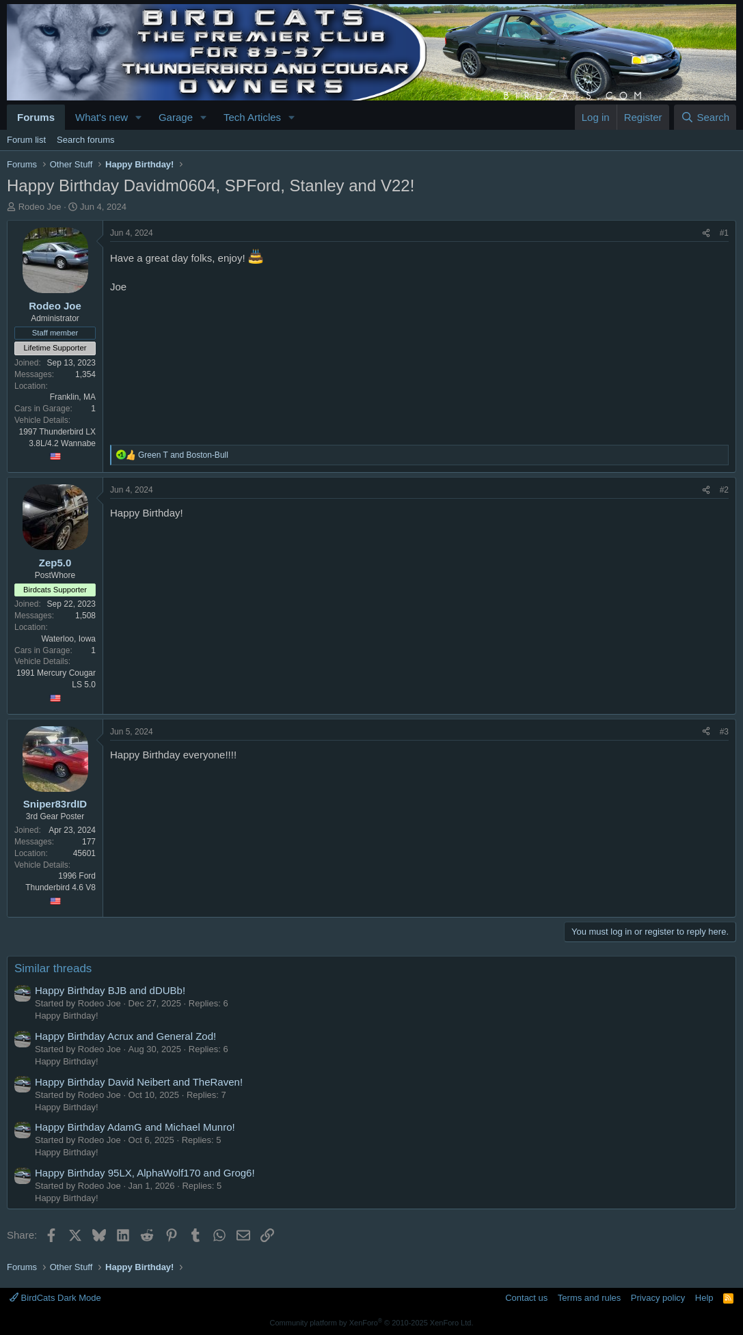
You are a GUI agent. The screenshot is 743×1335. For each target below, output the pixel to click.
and (183, 455)
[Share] (706, 233)
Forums (36, 117)
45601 (84, 853)
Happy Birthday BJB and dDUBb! (110, 990)
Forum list (26, 140)
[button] (138, 117)
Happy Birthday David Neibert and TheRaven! (139, 1082)
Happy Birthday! (66, 1015)
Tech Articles (252, 117)
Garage (176, 117)
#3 (724, 732)
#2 (724, 490)
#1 (724, 233)
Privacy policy (658, 1298)
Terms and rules (589, 1298)
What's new (101, 117)
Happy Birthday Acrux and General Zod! (125, 1036)
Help (704, 1298)
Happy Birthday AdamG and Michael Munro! (135, 1127)
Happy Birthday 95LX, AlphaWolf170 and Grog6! (145, 1173)
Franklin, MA (73, 397)
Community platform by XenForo (372, 1323)
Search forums (86, 140)
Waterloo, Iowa (68, 639)
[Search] (705, 117)
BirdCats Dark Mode (55, 1298)
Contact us (526, 1298)
